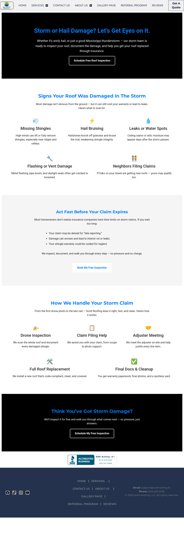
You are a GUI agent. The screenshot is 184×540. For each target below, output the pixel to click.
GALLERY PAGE (106, 5)
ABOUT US (83, 5)
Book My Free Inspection (92, 267)
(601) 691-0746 (156, 491)
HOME (22, 5)
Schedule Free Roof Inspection (92, 60)
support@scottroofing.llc (155, 487)
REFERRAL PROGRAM (134, 5)
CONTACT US (61, 5)
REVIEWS (157, 5)
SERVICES (39, 5)
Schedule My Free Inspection (92, 433)
